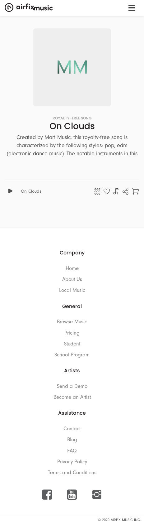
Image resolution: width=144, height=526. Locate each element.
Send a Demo (72, 386)
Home (72, 268)
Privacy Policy (72, 462)
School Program (72, 355)
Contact (72, 429)
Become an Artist (72, 397)
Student (72, 344)
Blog (72, 439)
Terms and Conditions (72, 472)
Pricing (72, 333)
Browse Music (72, 322)
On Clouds (31, 191)
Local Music (72, 290)
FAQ (72, 451)
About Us (72, 279)
